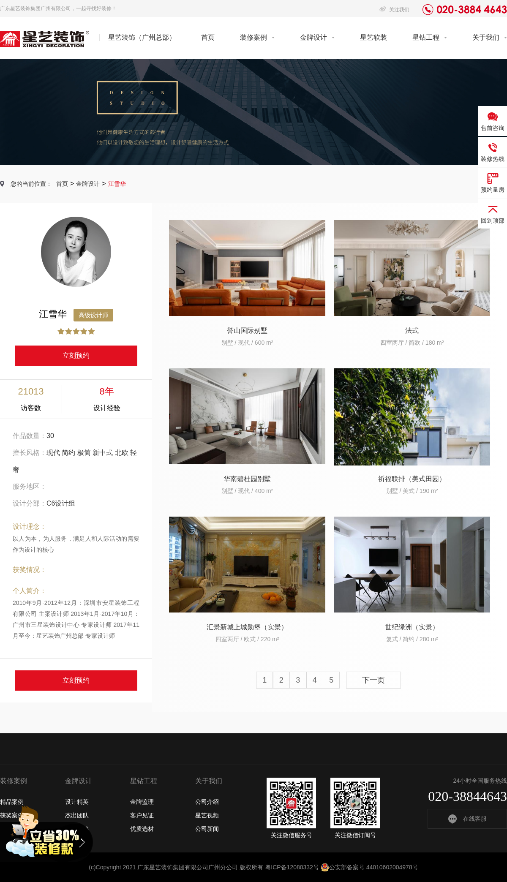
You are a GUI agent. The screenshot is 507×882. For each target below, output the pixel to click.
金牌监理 (142, 801)
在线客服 (467, 818)
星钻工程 (425, 37)
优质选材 (142, 828)
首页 (208, 37)
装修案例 (253, 37)
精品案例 (12, 801)
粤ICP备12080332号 (292, 867)
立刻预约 (76, 355)
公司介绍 (207, 801)
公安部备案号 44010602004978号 (369, 867)
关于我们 (485, 37)
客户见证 (142, 815)
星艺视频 (207, 815)
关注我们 (394, 10)
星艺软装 (373, 37)
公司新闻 (207, 828)
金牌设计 (313, 37)
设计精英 (77, 801)
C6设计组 (60, 503)
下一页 (373, 680)
